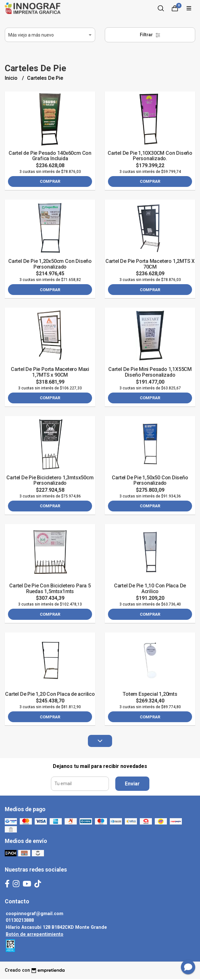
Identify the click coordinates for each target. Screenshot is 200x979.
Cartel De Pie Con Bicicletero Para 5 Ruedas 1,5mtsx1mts (49, 588)
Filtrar (150, 35)
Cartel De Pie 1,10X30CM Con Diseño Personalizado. (150, 156)
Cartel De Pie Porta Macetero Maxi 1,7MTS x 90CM (50, 372)
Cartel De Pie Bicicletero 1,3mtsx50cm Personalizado (49, 480)
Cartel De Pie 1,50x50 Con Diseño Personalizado (150, 480)
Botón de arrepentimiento (34, 934)
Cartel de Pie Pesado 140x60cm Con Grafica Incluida (50, 156)
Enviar (132, 784)
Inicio (12, 78)
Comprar (50, 181)
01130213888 (20, 920)
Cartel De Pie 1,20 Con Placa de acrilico (50, 694)
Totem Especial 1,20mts (150, 694)
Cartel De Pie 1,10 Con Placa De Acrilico (150, 588)
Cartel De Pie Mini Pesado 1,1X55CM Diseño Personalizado (150, 372)
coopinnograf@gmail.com (34, 913)
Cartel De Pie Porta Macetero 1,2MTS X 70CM (150, 264)
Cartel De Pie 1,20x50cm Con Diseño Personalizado (50, 264)
